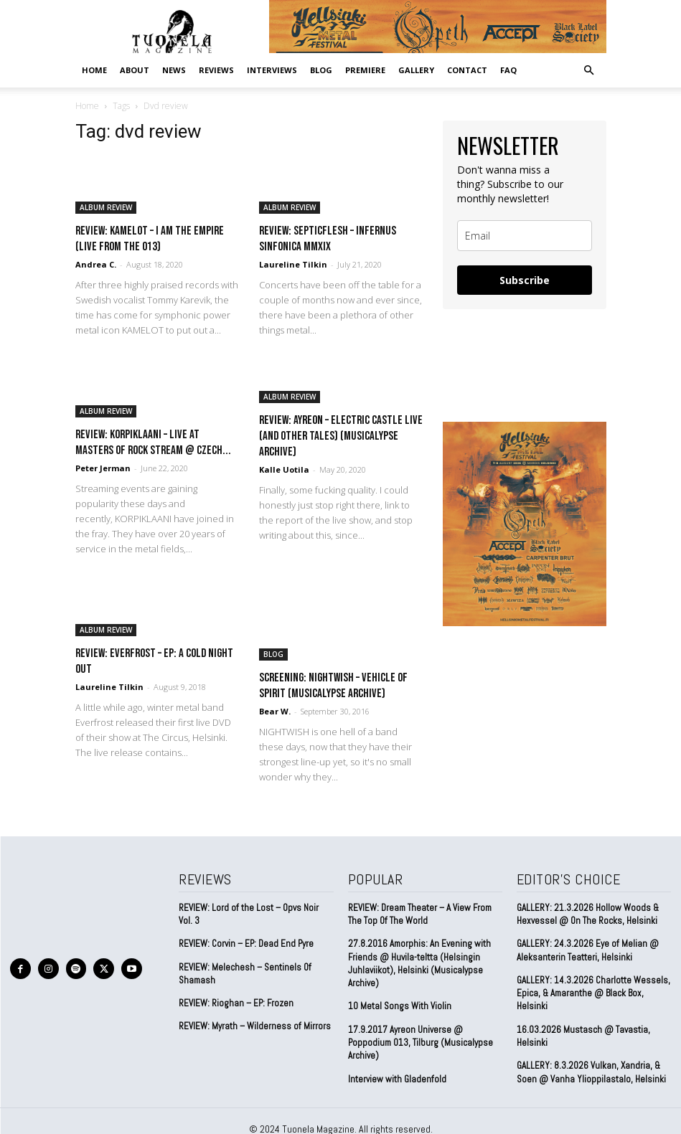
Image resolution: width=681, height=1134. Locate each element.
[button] (589, 69)
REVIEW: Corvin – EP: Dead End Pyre (246, 943)
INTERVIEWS (272, 70)
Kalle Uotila (284, 469)
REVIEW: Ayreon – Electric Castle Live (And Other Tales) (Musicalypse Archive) (341, 436)
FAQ (508, 70)
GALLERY (416, 70)
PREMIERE (365, 70)
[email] (524, 235)
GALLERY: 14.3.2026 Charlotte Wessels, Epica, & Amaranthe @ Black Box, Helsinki (592, 992)
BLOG (321, 70)
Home (94, 70)
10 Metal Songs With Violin (399, 1006)
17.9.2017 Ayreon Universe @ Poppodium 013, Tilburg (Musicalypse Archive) (420, 1042)
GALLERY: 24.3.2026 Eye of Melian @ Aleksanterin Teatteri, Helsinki (586, 950)
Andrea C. (95, 264)
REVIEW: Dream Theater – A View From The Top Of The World (420, 914)
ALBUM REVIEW (106, 207)
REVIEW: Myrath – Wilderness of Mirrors (255, 1026)
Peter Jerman (103, 468)
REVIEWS (216, 70)
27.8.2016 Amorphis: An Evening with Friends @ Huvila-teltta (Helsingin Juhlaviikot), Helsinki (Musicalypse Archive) (418, 963)
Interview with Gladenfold (397, 1078)
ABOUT (134, 70)
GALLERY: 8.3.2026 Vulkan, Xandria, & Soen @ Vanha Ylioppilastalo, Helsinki (590, 1071)
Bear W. (275, 711)
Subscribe (524, 280)
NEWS (174, 70)
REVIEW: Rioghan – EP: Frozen (236, 1003)
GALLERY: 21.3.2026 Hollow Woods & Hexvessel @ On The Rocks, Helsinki (587, 914)
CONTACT (467, 70)
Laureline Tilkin (293, 264)
